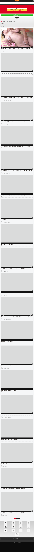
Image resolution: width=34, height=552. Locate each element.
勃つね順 (14, 21)
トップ (5, 523)
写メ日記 (28, 527)
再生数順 (7, 21)
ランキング (5, 527)
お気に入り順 (10, 21)
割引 (13, 523)
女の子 (13, 527)
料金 (20, 523)
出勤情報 (28, 523)
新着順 (4, 21)
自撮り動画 (21, 527)
